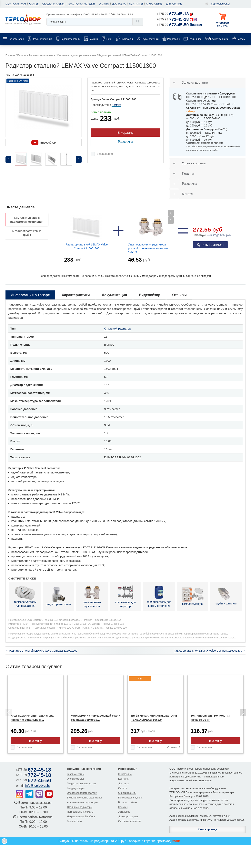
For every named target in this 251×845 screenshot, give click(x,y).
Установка (124, 811)
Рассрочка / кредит (81, 3)
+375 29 (173, 13)
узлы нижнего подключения (92, 596)
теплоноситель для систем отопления (159, 596)
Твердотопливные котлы (81, 783)
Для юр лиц (174, 3)
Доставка (119, 3)
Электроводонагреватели (82, 792)
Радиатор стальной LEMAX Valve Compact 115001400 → (210, 650)
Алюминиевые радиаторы (82, 802)
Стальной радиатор (117, 328)
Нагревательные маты (80, 811)
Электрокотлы (75, 778)
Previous (8, 713)
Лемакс (116, 104)
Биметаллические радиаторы (84, 797)
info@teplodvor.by (220, 3)
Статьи (34, 3)
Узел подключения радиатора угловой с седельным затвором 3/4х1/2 (148, 248)
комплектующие (192, 596)
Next (243, 713)
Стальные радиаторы (79, 807)
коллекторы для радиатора (125, 596)
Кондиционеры (76, 788)
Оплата (104, 3)
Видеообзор (43, 142)
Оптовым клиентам (129, 821)
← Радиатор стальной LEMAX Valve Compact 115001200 (41, 650)
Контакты (136, 3)
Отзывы (123, 807)
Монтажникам (15, 3)
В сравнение (105, 153)
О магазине (154, 3)
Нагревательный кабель (81, 816)
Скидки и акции (53, 3)
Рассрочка (125, 141)
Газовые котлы (75, 774)
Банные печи (74, 821)
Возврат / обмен (127, 802)
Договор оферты (128, 816)
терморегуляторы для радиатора (25, 596)
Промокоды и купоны (130, 797)
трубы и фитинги (225, 596)
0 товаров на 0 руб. (222, 24)
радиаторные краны (58, 596)
